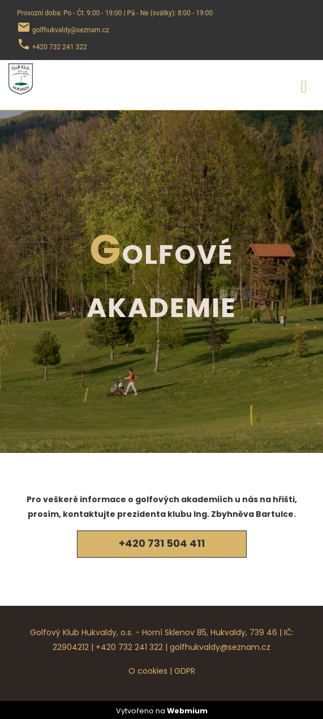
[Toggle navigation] (304, 84)
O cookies (147, 671)
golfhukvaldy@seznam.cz (220, 647)
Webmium (187, 711)
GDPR (184, 671)
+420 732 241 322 (129, 647)
